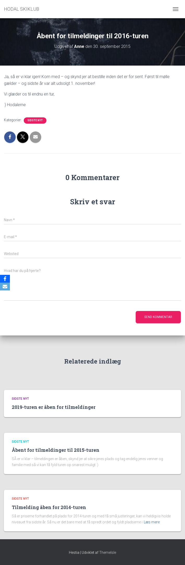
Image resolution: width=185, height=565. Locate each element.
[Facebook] (5, 279)
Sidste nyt (35, 120)
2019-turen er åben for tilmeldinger (54, 407)
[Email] (5, 286)
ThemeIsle (107, 552)
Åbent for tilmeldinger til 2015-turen (55, 450)
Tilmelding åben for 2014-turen (49, 507)
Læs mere (152, 522)
